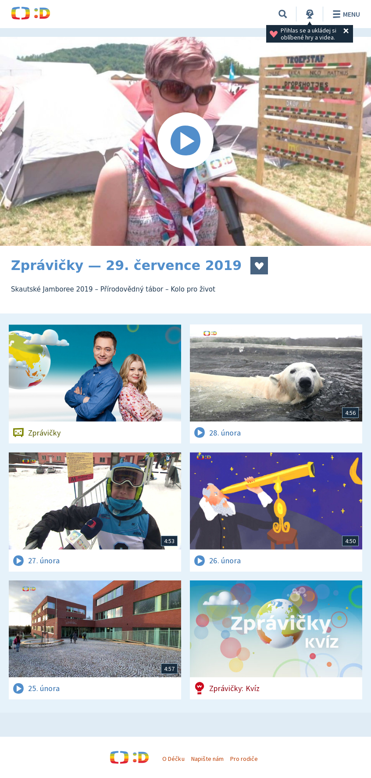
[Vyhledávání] (283, 14)
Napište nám (207, 759)
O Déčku (173, 759)
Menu (345, 14)
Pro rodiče (244, 759)
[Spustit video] (185, 141)
